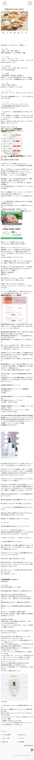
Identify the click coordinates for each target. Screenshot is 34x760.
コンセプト (22, 738)
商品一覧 (5, 742)
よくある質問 (6, 734)
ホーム (4, 731)
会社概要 (21, 742)
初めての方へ (23, 734)
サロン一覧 (5, 738)
